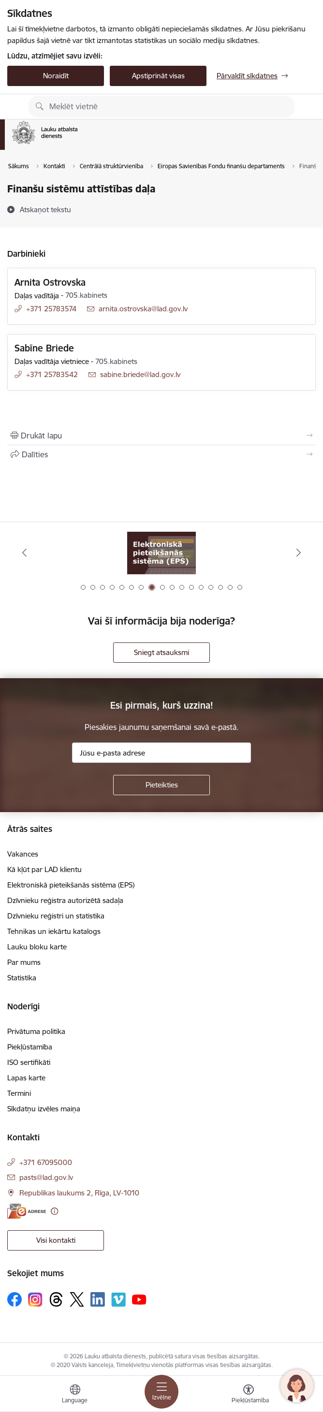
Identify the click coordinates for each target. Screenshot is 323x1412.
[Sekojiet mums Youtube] (139, 1299)
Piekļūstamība (29, 1046)
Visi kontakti (55, 1240)
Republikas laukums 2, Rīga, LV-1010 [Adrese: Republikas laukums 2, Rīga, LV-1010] (79, 1192)
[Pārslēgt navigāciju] (161, 1392)
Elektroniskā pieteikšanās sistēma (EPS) (70, 884)
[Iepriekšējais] (24, 552)
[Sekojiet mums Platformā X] (77, 1299)
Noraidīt (56, 75)
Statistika (21, 977)
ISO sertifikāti (28, 1062)
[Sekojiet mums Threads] (56, 1299)
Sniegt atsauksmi (161, 652)
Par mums (24, 962)
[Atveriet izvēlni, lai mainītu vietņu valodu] (75, 1395)
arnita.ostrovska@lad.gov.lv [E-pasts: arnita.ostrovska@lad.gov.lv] (143, 308)
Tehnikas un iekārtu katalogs (54, 931)
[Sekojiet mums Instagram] (35, 1300)
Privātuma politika (36, 1031)
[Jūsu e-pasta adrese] (161, 752)
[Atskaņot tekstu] (45, 209)
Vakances (22, 854)
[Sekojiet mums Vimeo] (118, 1300)
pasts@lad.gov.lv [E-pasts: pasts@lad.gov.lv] (46, 1177)
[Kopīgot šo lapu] (161, 454)
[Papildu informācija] (54, 1211)
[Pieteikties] (161, 785)
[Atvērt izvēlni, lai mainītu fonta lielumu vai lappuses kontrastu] (248, 1395)
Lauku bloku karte (37, 946)
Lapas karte (26, 1077)
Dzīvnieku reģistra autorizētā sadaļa (65, 900)
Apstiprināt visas (158, 75)
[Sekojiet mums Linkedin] (97, 1299)
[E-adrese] (26, 1211)
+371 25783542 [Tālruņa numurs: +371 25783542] (52, 374)
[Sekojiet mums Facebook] (14, 1299)
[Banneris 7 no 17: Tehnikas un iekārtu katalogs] (161, 552)
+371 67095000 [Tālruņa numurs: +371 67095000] (45, 1162)
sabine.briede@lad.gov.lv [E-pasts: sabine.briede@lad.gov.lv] (140, 374)
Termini (19, 1093)
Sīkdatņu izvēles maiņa (43, 1108)
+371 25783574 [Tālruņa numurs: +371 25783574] (51, 308)
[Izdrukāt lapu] (161, 435)
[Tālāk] (299, 552)
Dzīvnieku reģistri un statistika (55, 915)
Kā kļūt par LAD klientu (44, 869)
